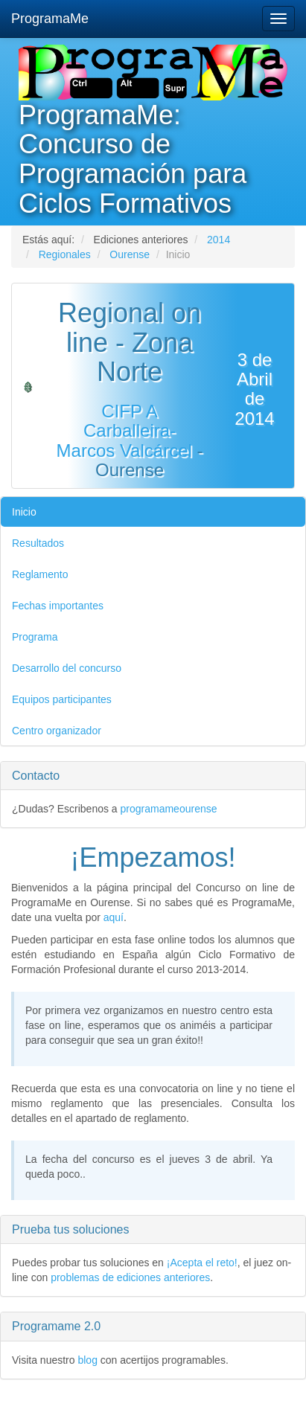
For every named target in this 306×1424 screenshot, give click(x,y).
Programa (34, 637)
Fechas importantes (57, 606)
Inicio (24, 512)
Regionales (65, 254)
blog (87, 1360)
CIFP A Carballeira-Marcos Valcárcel (124, 431)
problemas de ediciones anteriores (130, 1277)
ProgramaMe (50, 18)
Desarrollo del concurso (66, 668)
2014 (218, 240)
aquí (113, 917)
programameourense (169, 809)
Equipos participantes (62, 699)
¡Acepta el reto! (202, 1263)
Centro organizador (56, 731)
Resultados (38, 543)
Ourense (129, 254)
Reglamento (40, 574)
